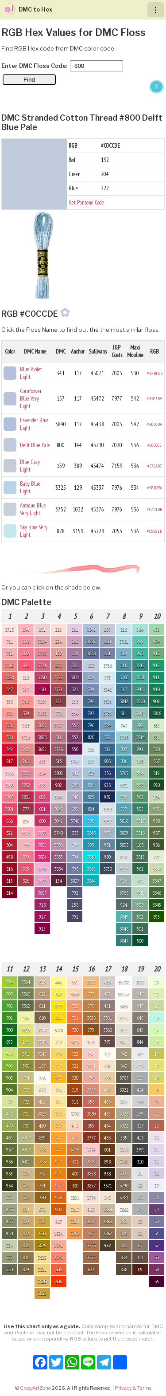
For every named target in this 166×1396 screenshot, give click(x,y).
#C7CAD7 (154, 466)
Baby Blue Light (30, 487)
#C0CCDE (154, 445)
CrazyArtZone (35, 1388)
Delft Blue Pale (35, 445)
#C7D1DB (154, 509)
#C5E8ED (154, 531)
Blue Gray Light (30, 465)
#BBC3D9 (154, 398)
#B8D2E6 (154, 488)
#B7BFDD (154, 373)
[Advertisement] (83, 166)
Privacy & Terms (133, 1388)
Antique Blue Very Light (33, 509)
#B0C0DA (154, 424)
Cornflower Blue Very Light (31, 398)
